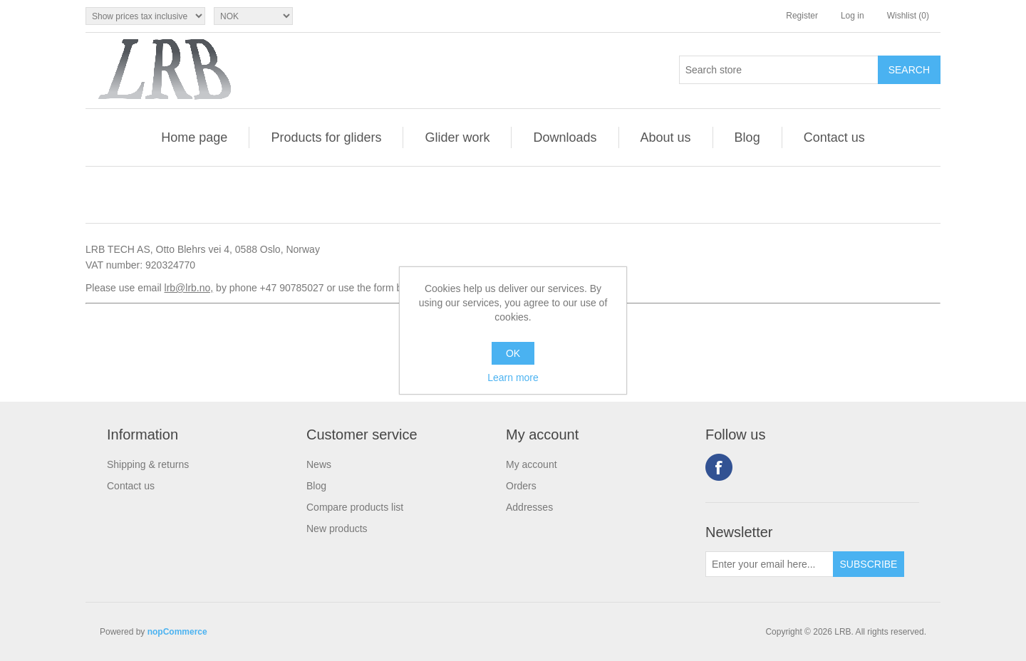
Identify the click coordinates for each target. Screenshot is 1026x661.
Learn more (513, 377)
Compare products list (354, 507)
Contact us (834, 137)
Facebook (718, 467)
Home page (194, 137)
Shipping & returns (148, 464)
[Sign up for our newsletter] (769, 564)
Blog (747, 137)
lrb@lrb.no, (189, 287)
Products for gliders (326, 137)
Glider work (457, 137)
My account (531, 464)
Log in (852, 16)
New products (337, 528)
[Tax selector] (145, 16)
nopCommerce (177, 632)
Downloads (564, 137)
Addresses (529, 507)
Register (802, 16)
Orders (521, 485)
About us (666, 137)
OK (513, 353)
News (318, 464)
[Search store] (779, 70)
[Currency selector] (253, 16)
